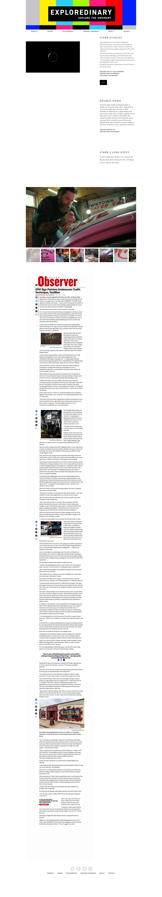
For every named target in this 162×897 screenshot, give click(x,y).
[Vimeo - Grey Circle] (72, 869)
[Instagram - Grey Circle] (90, 869)
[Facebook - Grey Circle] (78, 869)
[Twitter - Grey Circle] (84, 869)
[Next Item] (132, 217)
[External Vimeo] (53, 57)
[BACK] (103, 82)
